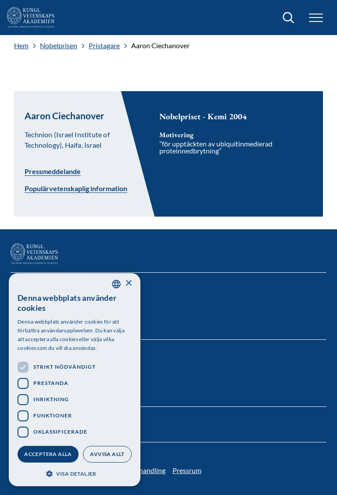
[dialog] (74, 379)
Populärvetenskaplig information (76, 188)
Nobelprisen (58, 45)
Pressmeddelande (53, 171)
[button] (316, 18)
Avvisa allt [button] (107, 454)
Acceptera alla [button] (48, 454)
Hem (21, 45)
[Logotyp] (31, 17)
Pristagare (104, 45)
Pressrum (186, 470)
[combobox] (116, 284)
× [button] (128, 283)
